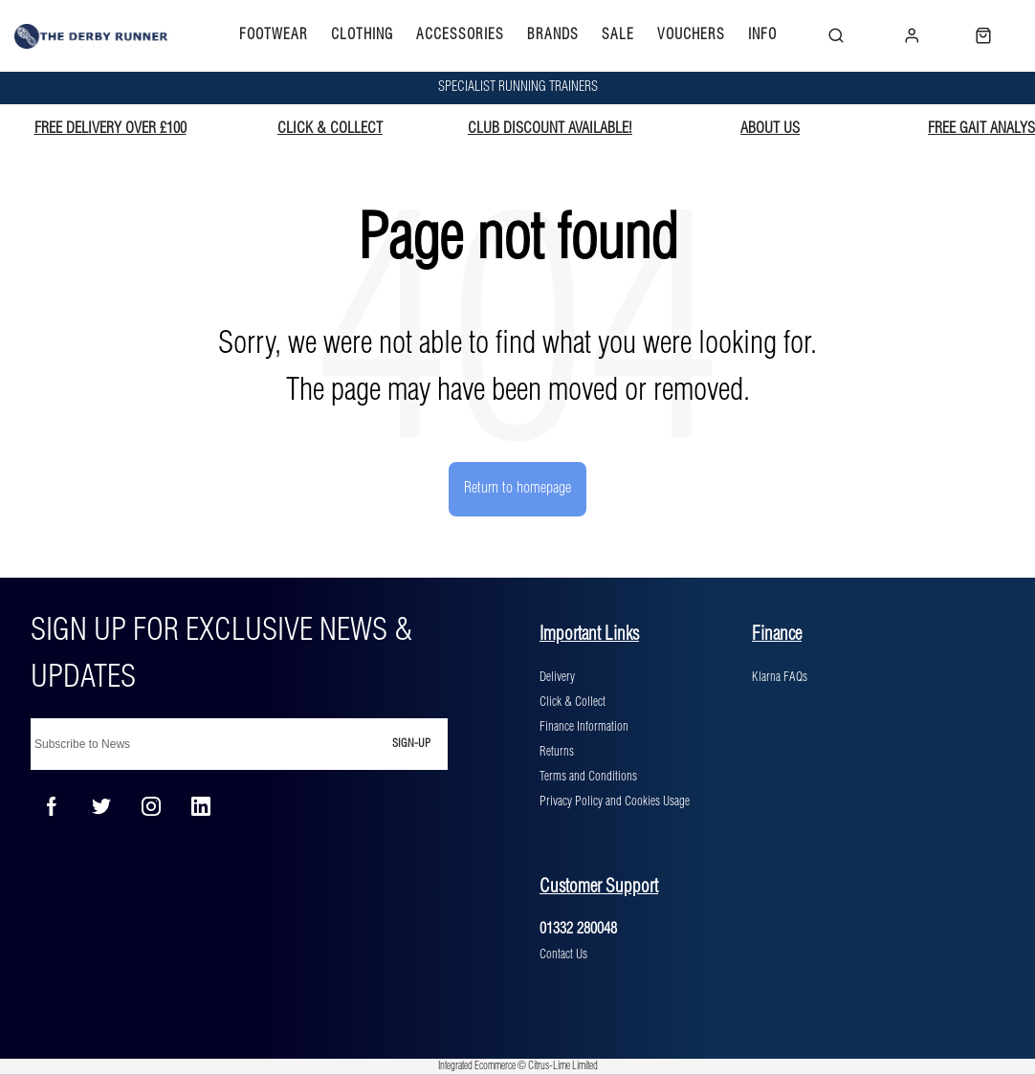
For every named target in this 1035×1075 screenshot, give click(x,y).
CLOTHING (362, 35)
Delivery (557, 677)
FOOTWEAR (273, 35)
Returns (557, 751)
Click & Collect (573, 702)
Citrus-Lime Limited (563, 1066)
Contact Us (563, 954)
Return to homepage (517, 488)
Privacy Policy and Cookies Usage (615, 801)
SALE (618, 35)
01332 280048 (578, 929)
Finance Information (584, 727)
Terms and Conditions (588, 776)
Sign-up (411, 743)
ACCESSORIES (460, 35)
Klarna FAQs (779, 677)
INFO (762, 35)
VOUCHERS (691, 35)
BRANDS (553, 35)
